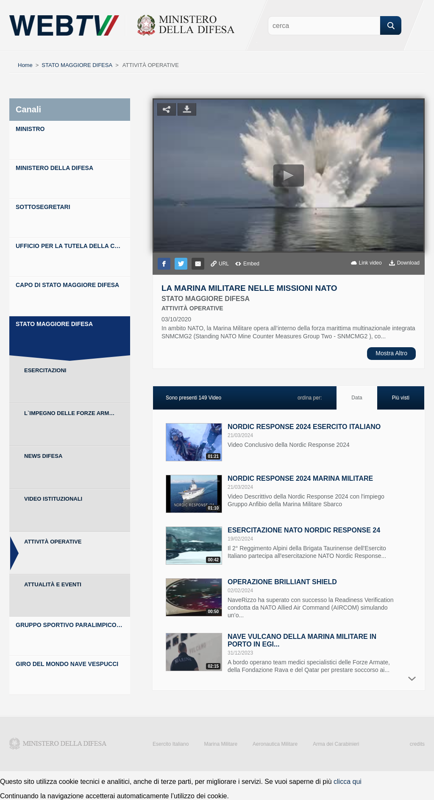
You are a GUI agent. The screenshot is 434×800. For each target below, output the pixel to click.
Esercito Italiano (171, 744)
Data (356, 398)
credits (417, 744)
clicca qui (348, 781)
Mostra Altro (391, 353)
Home (25, 65)
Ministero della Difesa (58, 743)
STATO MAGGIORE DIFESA (77, 65)
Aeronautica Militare (275, 744)
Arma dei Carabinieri (336, 744)
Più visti (400, 398)
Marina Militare (220, 744)
